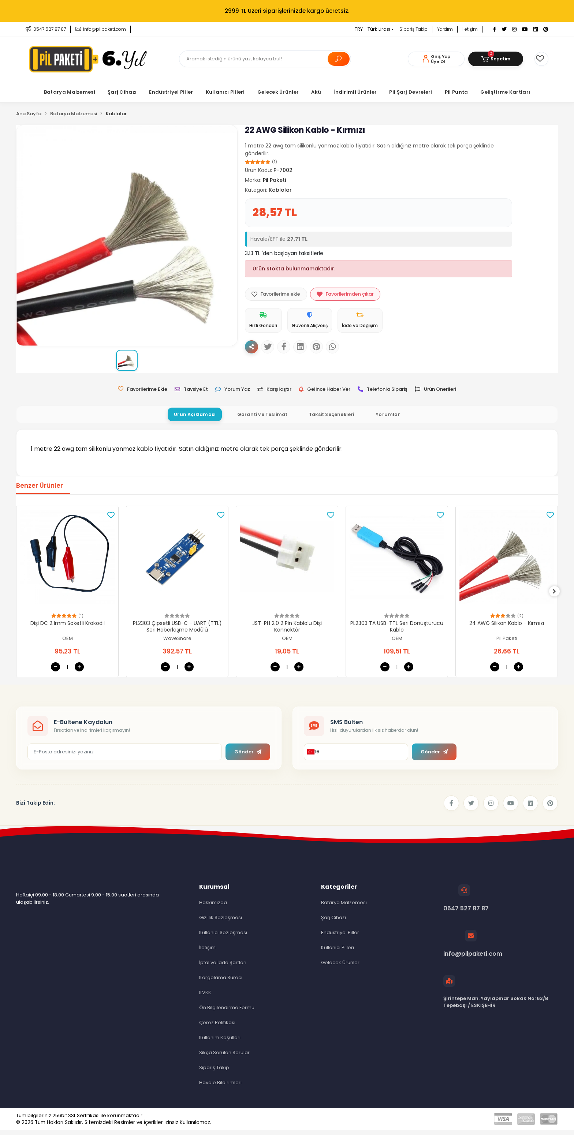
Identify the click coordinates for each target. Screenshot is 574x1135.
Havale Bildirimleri (220, 1087)
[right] (557, 597)
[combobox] (312, 757)
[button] (495, 59)
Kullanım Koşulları (220, 1042)
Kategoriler (339, 892)
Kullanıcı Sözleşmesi (223, 937)
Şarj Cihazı (333, 922)
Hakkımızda (213, 907)
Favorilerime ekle (277, 294)
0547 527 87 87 (466, 903)
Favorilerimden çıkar (350, 294)
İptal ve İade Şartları (222, 967)
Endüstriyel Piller (340, 937)
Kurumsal (214, 892)
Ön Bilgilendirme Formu (226, 1012)
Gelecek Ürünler (340, 967)
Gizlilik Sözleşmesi (220, 922)
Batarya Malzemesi (344, 907)
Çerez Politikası (217, 1027)
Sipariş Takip (413, 29)
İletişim (470, 29)
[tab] (189, 419)
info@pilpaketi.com (472, 949)
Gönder (247, 756)
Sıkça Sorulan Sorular (224, 1057)
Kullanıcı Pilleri (337, 952)
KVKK (205, 997)
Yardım (445, 29)
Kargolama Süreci (220, 982)
